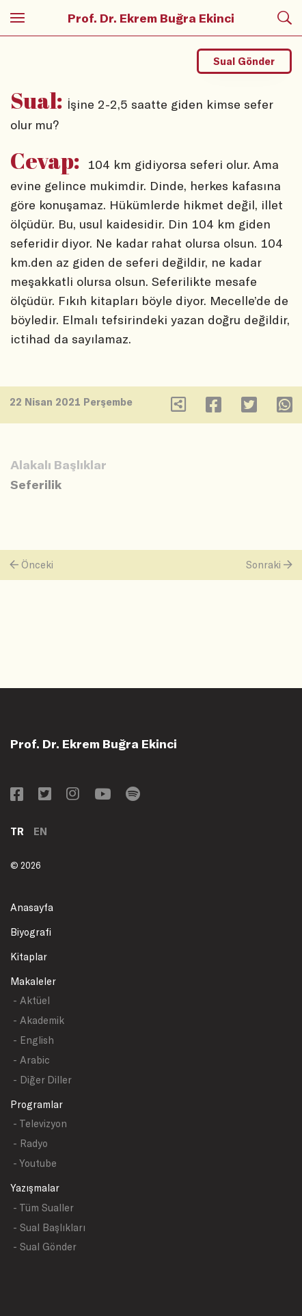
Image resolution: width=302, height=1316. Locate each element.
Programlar (36, 1104)
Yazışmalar (34, 1188)
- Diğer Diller (42, 1079)
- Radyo (30, 1143)
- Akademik (38, 1020)
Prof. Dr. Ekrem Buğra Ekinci (151, 17)
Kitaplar (28, 956)
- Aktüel (31, 1000)
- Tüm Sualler (43, 1207)
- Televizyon (40, 1123)
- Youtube (35, 1163)
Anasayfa (31, 907)
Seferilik (35, 484)
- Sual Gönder (45, 1246)
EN (40, 831)
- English (33, 1040)
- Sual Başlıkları (49, 1227)
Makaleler (33, 981)
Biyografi (30, 932)
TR (17, 831)
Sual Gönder (244, 61)
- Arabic (31, 1060)
